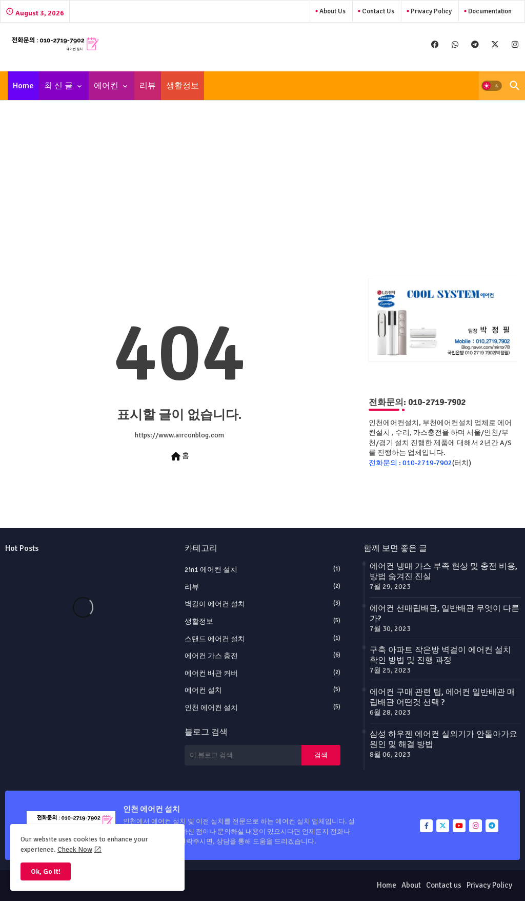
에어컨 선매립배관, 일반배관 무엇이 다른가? (444, 613)
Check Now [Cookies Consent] (74, 849)
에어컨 (106, 86)
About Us (332, 11)
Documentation (489, 11)
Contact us (377, 11)
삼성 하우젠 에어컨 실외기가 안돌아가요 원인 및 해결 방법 (443, 739)
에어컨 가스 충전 (263, 655)
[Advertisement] (262, 184)
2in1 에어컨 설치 (263, 569)
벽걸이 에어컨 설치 (263, 603)
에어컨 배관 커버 (263, 673)
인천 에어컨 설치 (263, 707)
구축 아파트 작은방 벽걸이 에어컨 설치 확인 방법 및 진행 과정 (440, 655)
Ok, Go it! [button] (45, 871)
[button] (491, 86)
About (411, 885)
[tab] (23, 85)
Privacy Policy (430, 11)
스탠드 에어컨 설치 (263, 638)
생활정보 (182, 86)
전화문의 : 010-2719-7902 (410, 462)
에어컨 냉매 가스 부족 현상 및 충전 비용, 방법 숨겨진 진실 (443, 571)
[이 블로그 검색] (243, 755)
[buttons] (435, 44)
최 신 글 (58, 86)
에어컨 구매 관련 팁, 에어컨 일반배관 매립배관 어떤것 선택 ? (442, 697)
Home (23, 86)
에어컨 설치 (263, 690)
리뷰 (147, 86)
